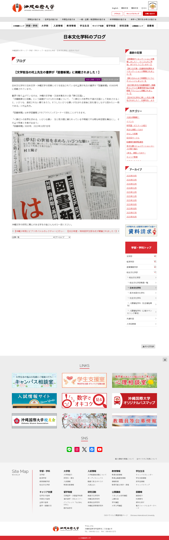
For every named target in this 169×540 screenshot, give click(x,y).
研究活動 (124, 25)
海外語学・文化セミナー (73, 499)
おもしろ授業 (132, 133)
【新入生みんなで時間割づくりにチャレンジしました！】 (140, 79)
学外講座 (115, 502)
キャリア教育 (132, 156)
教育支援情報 (69, 484)
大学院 (44, 25)
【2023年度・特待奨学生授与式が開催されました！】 (92, 231)
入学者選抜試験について (97, 474)
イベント (130, 121)
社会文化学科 (135, 298)
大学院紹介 (68, 474)
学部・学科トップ (141, 247)
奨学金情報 (140, 481)
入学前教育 (131, 323)
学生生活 (84, 25)
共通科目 (130, 318)
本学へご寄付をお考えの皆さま (143, 19)
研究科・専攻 (69, 478)
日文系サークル (132, 137)
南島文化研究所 (94, 495)
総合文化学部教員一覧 (139, 282)
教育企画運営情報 (119, 478)
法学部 (129, 256)
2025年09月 (131, 204)
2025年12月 (131, 192)
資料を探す (140, 502)
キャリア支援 (45, 491)
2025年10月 (131, 200)
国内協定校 (68, 508)
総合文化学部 (132, 272)
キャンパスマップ (132, 14)
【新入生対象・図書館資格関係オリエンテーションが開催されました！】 (140, 71)
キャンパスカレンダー (144, 474)
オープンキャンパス (95, 478)
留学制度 (111, 25)
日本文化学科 (135, 287)
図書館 (150, 25)
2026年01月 (131, 188)
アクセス (117, 14)
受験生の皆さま (33, 19)
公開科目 (115, 499)
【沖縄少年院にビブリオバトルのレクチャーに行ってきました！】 (40, 231)
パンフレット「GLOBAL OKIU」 (73, 503)
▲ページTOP (148, 346)
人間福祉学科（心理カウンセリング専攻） (139, 311)
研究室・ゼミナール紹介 (136, 125)
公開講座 (116, 491)
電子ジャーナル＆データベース (146, 506)
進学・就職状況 (45, 505)
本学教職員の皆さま (118, 19)
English (115, 8)
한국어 (144, 8)
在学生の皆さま (51, 19)
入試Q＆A (91, 484)
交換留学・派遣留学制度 (73, 495)
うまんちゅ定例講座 (119, 495)
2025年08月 (131, 208)
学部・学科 (32, 25)
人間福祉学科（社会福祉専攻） (139, 304)
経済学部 (130, 261)
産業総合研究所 (94, 502)
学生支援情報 (141, 478)
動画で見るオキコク (95, 481)
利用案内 (139, 499)
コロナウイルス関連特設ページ (116, 515)
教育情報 (71, 25)
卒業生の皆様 (44, 499)
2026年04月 (131, 175)
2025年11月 (131, 196)
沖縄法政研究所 (94, 499)
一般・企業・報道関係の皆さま (92, 19)
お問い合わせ (150, 14)
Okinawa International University (142, 515)
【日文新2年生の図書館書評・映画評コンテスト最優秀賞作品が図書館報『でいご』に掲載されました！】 (140, 89)
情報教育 (115, 481)
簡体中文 (124, 8)
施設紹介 (139, 495)
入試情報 (58, 25)
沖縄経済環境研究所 (95, 505)
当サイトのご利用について (147, 459)
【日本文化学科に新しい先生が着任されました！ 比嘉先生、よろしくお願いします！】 (140, 100)
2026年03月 (131, 179)
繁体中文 (134, 8)
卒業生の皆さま (68, 19)
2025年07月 (131, 212)
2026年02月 (131, 183)
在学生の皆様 (44, 495)
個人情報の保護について (124, 459)
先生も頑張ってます (134, 129)
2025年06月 (131, 216)
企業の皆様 (43, 502)
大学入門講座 (117, 505)
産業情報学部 (132, 267)
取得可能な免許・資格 (120, 484)
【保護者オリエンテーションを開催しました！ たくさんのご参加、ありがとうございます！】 (140, 61)
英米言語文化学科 (137, 292)
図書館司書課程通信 (134, 141)
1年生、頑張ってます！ (136, 152)
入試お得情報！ (132, 117)
